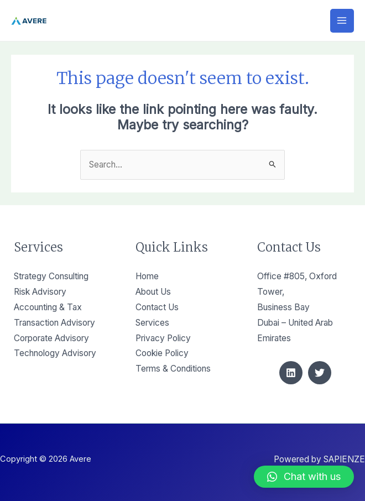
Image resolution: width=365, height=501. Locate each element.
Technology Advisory (55, 353)
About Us (153, 291)
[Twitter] (319, 372)
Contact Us (157, 307)
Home (147, 276)
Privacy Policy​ (163, 338)
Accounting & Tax (48, 307)
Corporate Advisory (51, 338)
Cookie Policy (162, 353)
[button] (304, 477)
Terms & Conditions (173, 368)
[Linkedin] (291, 372)
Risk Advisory (40, 291)
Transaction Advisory (54, 322)
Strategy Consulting (51, 276)
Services (152, 322)
